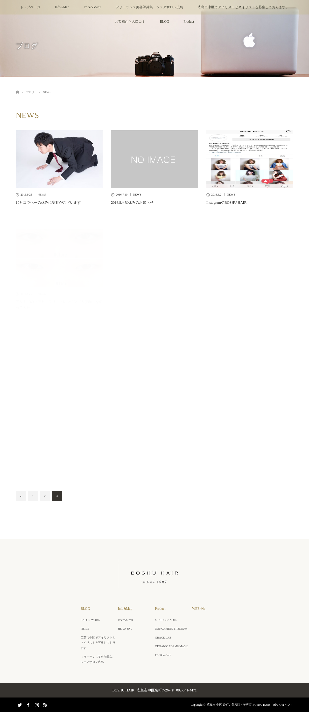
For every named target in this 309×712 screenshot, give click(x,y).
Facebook (27, 704)
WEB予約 (199, 608)
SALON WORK (90, 620)
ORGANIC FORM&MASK (171, 646)
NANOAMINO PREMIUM (171, 628)
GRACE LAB (163, 637)
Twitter (19, 704)
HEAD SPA (125, 628)
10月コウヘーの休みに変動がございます (48, 202)
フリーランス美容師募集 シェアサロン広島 (149, 7)
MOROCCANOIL (165, 620)
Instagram (36, 704)
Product (188, 21)
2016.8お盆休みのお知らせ (132, 202)
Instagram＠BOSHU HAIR (226, 202)
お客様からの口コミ (130, 21)
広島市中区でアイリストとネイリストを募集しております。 (243, 7)
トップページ (30, 7)
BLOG (164, 21)
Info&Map (62, 7)
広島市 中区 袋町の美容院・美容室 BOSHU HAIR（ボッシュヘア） (250, 704)
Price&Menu (92, 7)
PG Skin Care (163, 655)
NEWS (42, 194)
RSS (44, 704)
